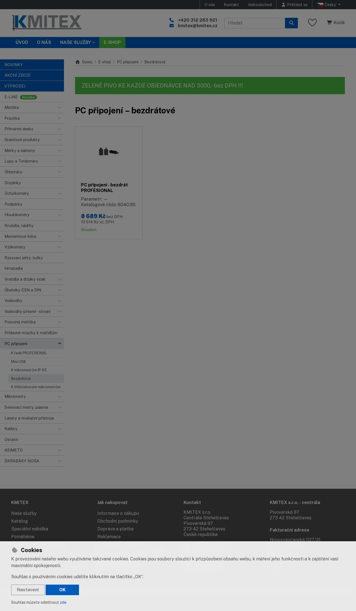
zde (63, 602)
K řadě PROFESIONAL (29, 353)
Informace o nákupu (118, 513)
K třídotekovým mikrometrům (36, 387)
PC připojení (128, 62)
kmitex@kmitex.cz (197, 25)
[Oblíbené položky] (312, 23)
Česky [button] (327, 4)
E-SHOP (112, 42)
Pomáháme (22, 536)
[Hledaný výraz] (254, 23)
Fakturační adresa (289, 530)
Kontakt (231, 4)
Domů (83, 62)
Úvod (22, 42)
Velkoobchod (260, 4)
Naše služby (24, 513)
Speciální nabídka (29, 529)
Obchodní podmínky (117, 521)
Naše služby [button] (75, 42)
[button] (59, 107)
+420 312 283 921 (197, 20)
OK (62, 589)
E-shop (104, 62)
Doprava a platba (115, 529)
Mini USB (18, 362)
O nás (209, 4)
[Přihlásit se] (294, 4)
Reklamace (109, 536)
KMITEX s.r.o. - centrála (295, 502)
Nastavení (28, 589)
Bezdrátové (21, 378)
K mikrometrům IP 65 (29, 370)
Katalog (19, 521)
